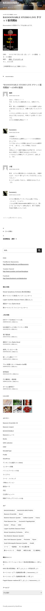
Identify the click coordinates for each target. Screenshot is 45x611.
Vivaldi (32, 543)
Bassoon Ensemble (10, 514)
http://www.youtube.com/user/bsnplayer (15, 271)
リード (6, 547)
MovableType (7, 451)
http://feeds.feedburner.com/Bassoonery (16, 264)
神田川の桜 (27, 550)
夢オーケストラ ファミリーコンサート (15, 307)
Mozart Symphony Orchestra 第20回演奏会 (17, 292)
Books (5, 439)
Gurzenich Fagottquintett (27, 521)
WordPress (6, 458)
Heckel (6, 525)
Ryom (34, 539)
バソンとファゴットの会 (11, 470)
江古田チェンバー (8, 494)
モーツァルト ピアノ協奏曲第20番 (14, 572)
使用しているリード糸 (10, 349)
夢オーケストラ (9, 550)
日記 (4, 490)
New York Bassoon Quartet (12, 539)
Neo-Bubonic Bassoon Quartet (14, 536)
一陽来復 (14, 547)
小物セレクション (8, 482)
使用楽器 (6, 372)
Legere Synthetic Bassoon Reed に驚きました (18, 300)
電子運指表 (6, 334)
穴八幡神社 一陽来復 (9, 379)
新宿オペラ (6, 486)
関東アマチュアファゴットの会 (13, 498)
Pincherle (27, 539)
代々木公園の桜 (24, 547)
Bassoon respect (8, 427)
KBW (4, 447)
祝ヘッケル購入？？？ (10, 357)
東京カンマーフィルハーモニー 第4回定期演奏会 (19, 562)
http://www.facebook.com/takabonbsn (15, 278)
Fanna (38, 517)
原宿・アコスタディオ (16, 59)
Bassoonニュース (8, 435)
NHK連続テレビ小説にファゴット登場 (15, 327)
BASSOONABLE (10, 76)
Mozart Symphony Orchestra (13, 532)
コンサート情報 (8, 466)
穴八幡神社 (36, 550)
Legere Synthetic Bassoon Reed (14, 528)
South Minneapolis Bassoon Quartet (15, 543)
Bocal (21, 514)
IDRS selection (7, 443)
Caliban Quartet (28, 517)
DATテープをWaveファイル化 (12, 320)
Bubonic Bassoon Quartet (12, 517)
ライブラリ (6, 474)
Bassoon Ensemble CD (10, 423)
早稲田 (19, 550)
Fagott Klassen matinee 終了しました (15, 580)
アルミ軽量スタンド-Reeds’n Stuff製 (15, 364)
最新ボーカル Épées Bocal (11, 303)
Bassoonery (11, 3)
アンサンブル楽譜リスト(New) (13, 462)
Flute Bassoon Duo (10, 521)
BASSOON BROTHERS (25, 510)
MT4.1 (27, 532)
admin (15, 14)
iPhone (13, 525)
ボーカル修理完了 (8, 387)
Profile (5, 455)
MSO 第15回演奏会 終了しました (14, 568)
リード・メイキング (9, 478)
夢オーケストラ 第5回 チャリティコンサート (17, 296)
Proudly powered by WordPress (12, 606)
